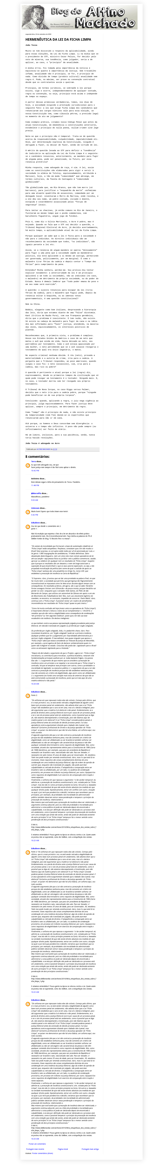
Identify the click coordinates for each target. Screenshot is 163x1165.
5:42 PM (34, 515)
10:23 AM (35, 840)
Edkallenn (35, 523)
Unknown (35, 508)
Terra (33, 461)
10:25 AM (35, 1139)
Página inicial (63, 1149)
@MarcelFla (36, 493)
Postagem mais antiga (90, 1149)
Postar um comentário (37, 1144)
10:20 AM (35, 684)
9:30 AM (34, 500)
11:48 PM (35, 485)
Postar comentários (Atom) (42, 1153)
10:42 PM (35, 471)
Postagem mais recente (35, 1149)
